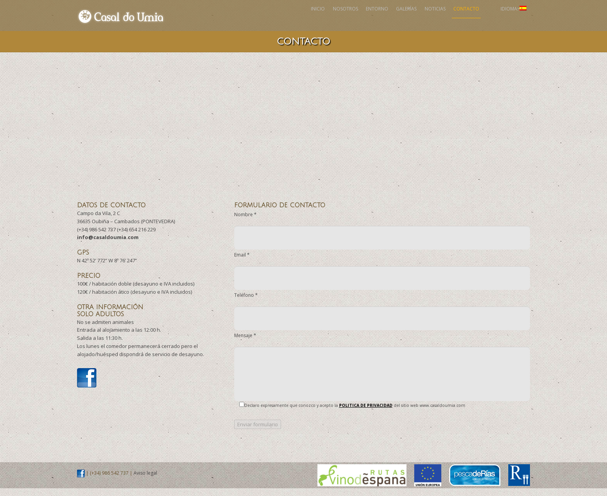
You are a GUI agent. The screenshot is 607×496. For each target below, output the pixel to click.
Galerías (358, 19)
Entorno (316, 19)
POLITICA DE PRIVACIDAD (366, 413)
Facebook (478, 19)
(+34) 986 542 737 (96, 237)
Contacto (444, 19)
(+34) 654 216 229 (136, 237)
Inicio (232, 19)
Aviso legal (145, 480)
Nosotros (272, 19)
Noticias (399, 19)
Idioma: (505, 19)
